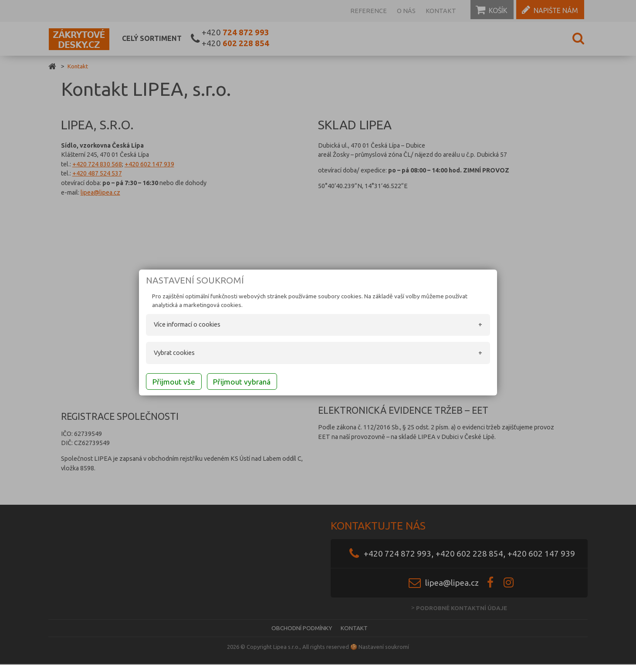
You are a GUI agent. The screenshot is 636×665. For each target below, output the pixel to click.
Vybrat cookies (165, 353)
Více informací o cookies (178, 325)
